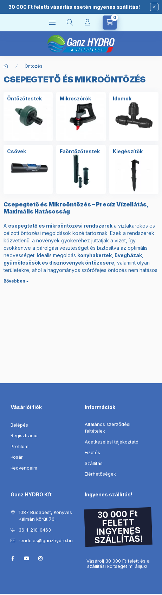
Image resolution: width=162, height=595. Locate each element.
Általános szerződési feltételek (107, 427)
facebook (13, 558)
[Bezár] (154, 7)
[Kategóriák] (52, 23)
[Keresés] (70, 23)
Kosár (17, 457)
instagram (41, 558)
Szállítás (94, 463)
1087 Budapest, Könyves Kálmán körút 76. (45, 515)
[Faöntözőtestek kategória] (80, 151)
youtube (27, 558)
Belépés (19, 425)
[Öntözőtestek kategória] (24, 98)
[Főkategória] (6, 66)
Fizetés (92, 452)
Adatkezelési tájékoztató (111, 442)
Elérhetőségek (100, 474)
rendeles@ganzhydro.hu (46, 540)
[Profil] (87, 23)
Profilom (19, 446)
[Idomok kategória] (122, 98)
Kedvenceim (24, 468)
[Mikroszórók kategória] (75, 98)
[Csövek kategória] (16, 151)
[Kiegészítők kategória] (128, 151)
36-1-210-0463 (35, 530)
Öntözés (34, 66)
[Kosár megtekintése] (110, 23)
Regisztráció (24, 435)
